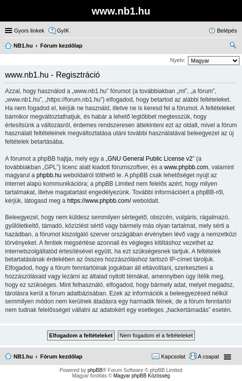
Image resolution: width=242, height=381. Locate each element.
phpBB (95, 370)
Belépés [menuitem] (227, 31)
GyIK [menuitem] (63, 31)
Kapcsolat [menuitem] (173, 356)
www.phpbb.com (186, 167)
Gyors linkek (29, 31)
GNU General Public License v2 (150, 158)
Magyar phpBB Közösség (141, 375)
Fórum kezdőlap (61, 356)
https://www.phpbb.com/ (99, 200)
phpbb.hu (49, 175)
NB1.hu (23, 356)
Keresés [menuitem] (233, 47)
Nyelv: (177, 60)
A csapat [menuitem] (208, 356)
